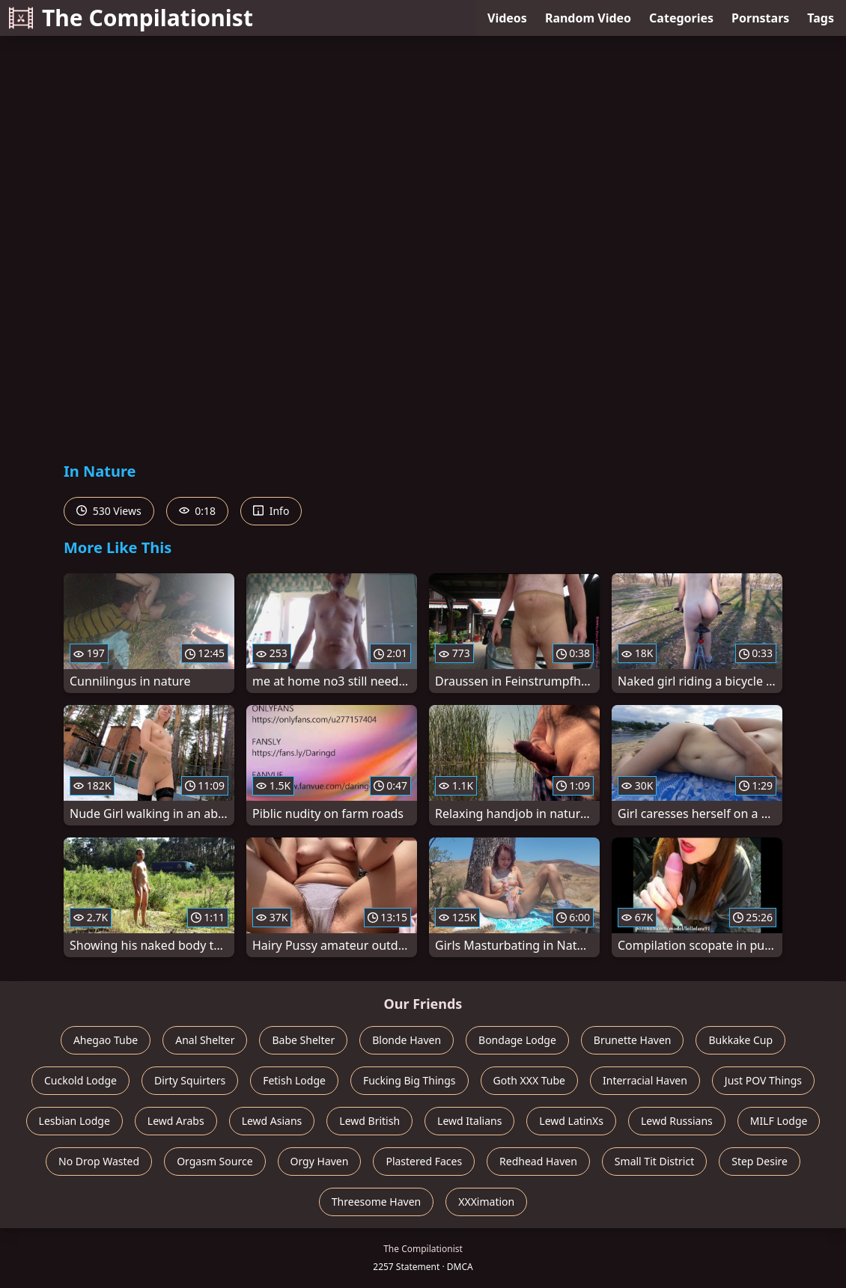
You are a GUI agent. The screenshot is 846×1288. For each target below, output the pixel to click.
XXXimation (486, 1201)
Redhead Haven (538, 1161)
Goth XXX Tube (529, 1080)
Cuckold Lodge (80, 1080)
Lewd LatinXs (571, 1121)
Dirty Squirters (189, 1080)
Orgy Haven (319, 1161)
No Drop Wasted (98, 1161)
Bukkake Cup (740, 1040)
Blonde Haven (406, 1040)
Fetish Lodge (294, 1080)
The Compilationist (131, 17)
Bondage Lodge (517, 1040)
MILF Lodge (779, 1121)
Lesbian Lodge (74, 1121)
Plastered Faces (424, 1161)
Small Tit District (654, 1161)
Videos (507, 18)
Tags (820, 18)
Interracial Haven (645, 1080)
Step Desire (759, 1161)
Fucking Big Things (409, 1080)
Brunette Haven (633, 1040)
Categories (681, 18)
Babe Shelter (303, 1040)
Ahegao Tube (105, 1040)
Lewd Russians (677, 1121)
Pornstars (760, 18)
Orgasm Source (214, 1161)
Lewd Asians (272, 1121)
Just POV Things (763, 1080)
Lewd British (369, 1121)
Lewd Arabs (175, 1121)
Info (271, 511)
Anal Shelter (204, 1040)
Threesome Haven (376, 1201)
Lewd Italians (469, 1121)
